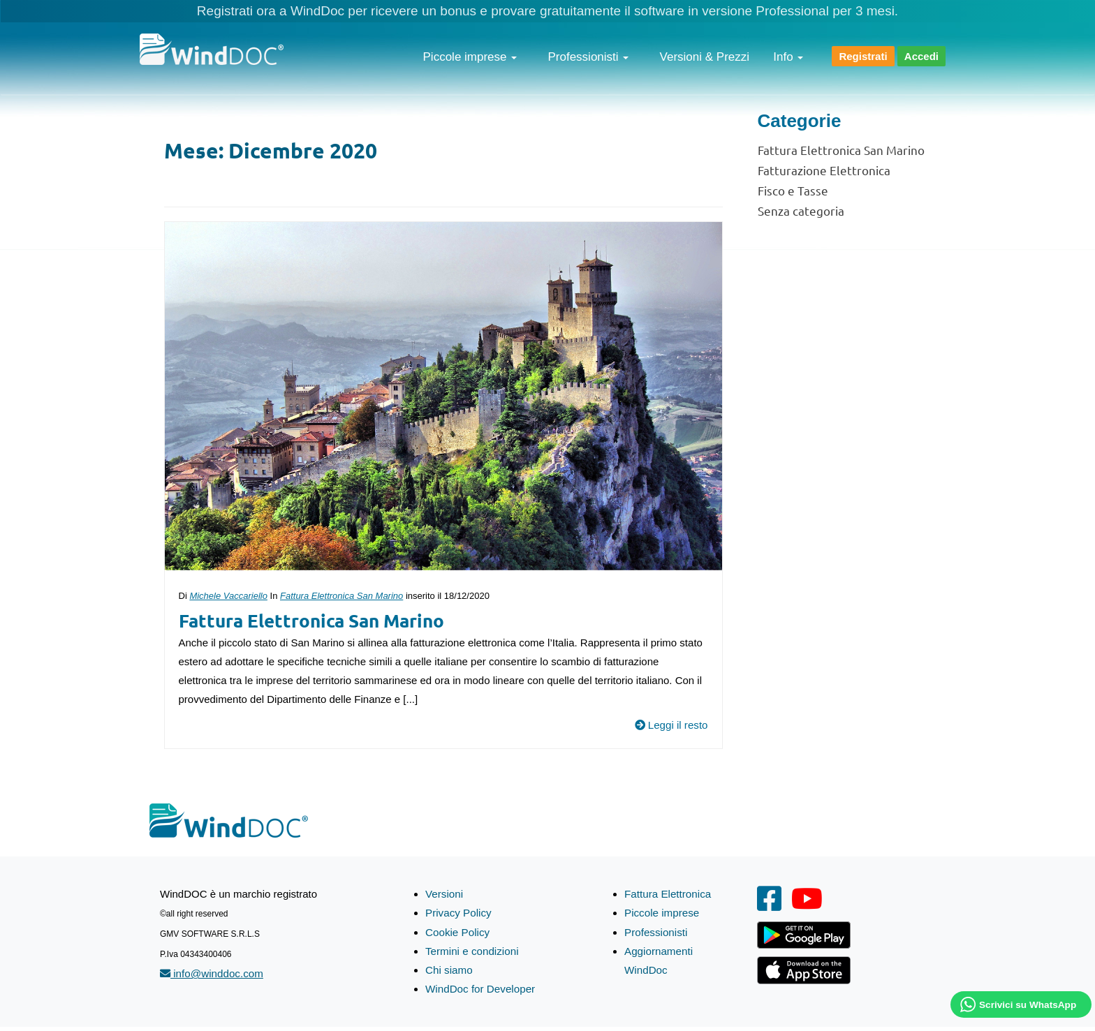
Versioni (443, 894)
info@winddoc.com (211, 973)
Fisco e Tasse (793, 190)
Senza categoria (801, 210)
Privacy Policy (457, 913)
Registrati (863, 56)
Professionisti (588, 57)
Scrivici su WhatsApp (1028, 1005)
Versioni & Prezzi (705, 57)
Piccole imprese (470, 57)
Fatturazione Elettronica (824, 170)
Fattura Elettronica (667, 894)
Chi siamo (448, 969)
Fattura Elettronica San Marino (341, 596)
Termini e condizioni (471, 950)
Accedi (921, 56)
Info (788, 57)
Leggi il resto (671, 725)
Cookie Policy (457, 931)
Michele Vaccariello (228, 596)
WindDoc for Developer (479, 988)
